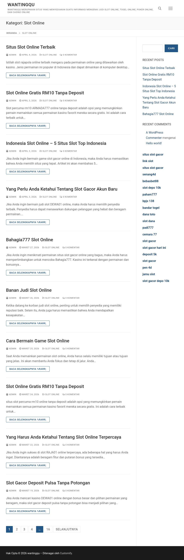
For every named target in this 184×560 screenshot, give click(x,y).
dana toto (148, 214)
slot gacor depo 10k (155, 281)
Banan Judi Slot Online (29, 290)
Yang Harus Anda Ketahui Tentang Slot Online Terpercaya (63, 437)
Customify (66, 553)
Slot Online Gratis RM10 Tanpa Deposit (45, 92)
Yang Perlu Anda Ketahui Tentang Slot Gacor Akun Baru (61, 189)
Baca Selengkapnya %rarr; (27, 75)
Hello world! (154, 143)
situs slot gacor (152, 154)
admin (11, 54)
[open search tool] (159, 8)
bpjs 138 (148, 201)
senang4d (149, 174)
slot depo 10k (151, 187)
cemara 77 (149, 234)
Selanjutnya (67, 529)
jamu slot (148, 274)
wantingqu (21, 4)
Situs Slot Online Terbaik (30, 47)
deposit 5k (149, 254)
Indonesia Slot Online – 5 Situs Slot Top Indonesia (56, 143)
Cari (171, 48)
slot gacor (149, 241)
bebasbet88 (150, 181)
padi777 (147, 227)
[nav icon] (170, 8)
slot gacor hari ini (154, 248)
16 (48, 529)
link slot (147, 161)
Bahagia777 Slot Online (29, 239)
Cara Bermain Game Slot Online (37, 341)
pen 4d (147, 267)
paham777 (149, 194)
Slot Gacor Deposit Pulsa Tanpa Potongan (48, 483)
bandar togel (150, 208)
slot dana (148, 221)
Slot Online (48, 54)
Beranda (12, 33)
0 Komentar (68, 54)
